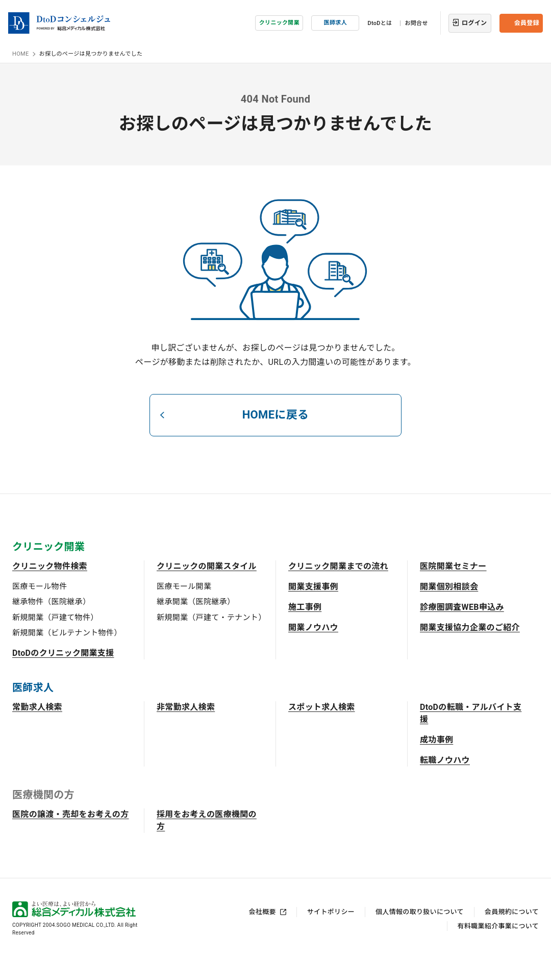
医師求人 (335, 22)
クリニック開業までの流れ (338, 566)
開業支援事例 (313, 587)
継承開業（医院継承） (196, 601)
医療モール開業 (184, 586)
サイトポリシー (331, 912)
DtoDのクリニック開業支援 (63, 653)
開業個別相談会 (449, 587)
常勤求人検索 (37, 707)
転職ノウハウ (445, 760)
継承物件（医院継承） (51, 601)
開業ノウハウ (313, 627)
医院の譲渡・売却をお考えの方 (70, 814)
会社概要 (262, 912)
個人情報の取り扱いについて (419, 912)
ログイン (474, 23)
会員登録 (526, 23)
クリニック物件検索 (49, 566)
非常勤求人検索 (186, 707)
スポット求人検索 (321, 707)
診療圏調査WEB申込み (462, 607)
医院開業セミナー (453, 566)
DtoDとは (379, 23)
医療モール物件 (39, 586)
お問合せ (416, 23)
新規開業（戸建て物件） (55, 617)
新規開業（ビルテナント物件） (66, 632)
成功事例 (436, 740)
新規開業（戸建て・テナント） (211, 617)
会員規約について (512, 912)
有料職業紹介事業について (498, 926)
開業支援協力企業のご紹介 (470, 627)
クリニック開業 (279, 22)
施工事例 (304, 607)
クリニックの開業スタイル (207, 566)
